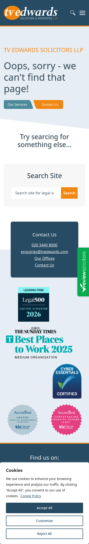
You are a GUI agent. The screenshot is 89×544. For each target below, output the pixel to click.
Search (69, 193)
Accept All (44, 508)
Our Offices (44, 258)
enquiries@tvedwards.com (44, 251)
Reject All (44, 533)
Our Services (17, 104)
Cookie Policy (30, 496)
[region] (44, 503)
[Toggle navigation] (82, 13)
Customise (44, 520)
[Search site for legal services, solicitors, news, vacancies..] (36, 193)
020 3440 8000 (44, 245)
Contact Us (49, 104)
